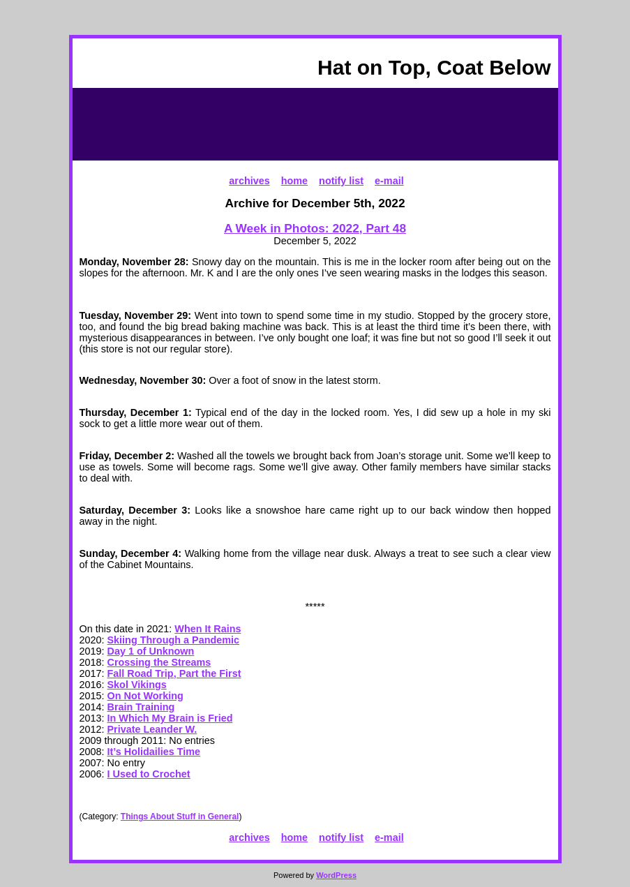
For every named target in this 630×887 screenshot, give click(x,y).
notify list (341, 180)
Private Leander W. (152, 729)
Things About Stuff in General (180, 816)
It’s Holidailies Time (154, 751)
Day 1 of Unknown (151, 651)
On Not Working (145, 695)
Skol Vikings (137, 684)
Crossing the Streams (159, 662)
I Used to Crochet (148, 774)
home (294, 180)
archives (249, 180)
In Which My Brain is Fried (170, 718)
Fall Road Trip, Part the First (174, 673)
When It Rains (207, 628)
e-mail (389, 180)
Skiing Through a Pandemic (173, 640)
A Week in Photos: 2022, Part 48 (315, 228)
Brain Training (141, 707)
